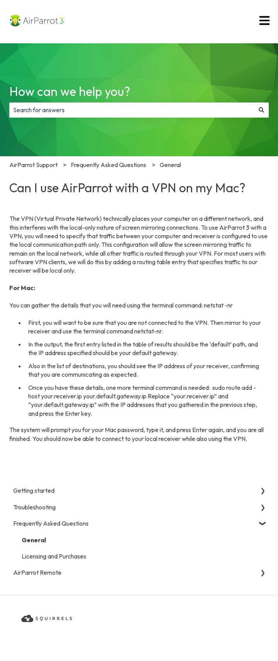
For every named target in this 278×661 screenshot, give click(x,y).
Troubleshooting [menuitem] (34, 507)
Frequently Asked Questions (108, 165)
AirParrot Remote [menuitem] (37, 572)
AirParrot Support (33, 165)
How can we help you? (69, 91)
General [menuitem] (34, 540)
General (170, 165)
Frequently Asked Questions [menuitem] (51, 523)
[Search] (261, 109)
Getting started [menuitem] (34, 490)
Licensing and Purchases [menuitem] (54, 556)
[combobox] (131, 109)
